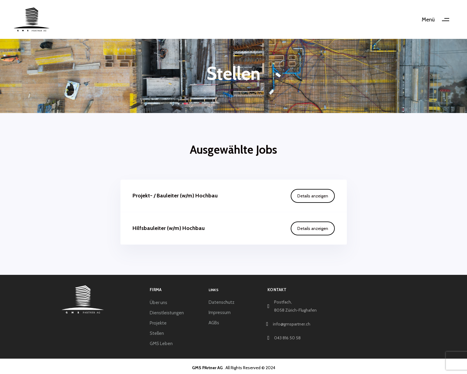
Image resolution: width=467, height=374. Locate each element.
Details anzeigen (312, 196)
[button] (437, 19)
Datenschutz (222, 302)
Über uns (158, 302)
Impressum (220, 312)
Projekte (158, 323)
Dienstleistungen (167, 313)
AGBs (214, 322)
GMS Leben (161, 343)
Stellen (157, 333)
